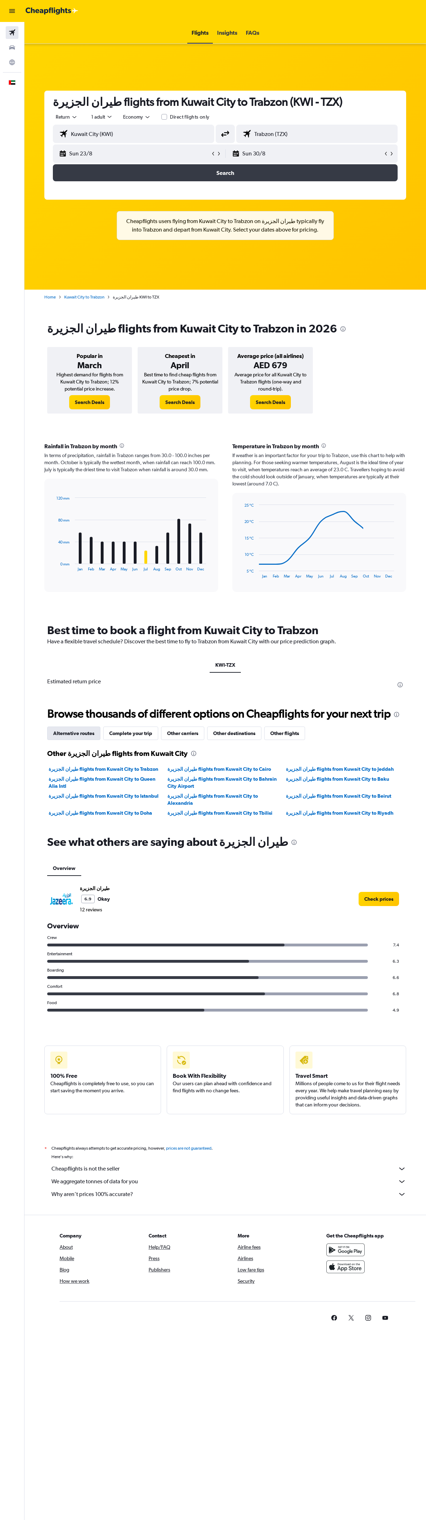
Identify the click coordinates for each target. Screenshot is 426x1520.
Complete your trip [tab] (130, 733)
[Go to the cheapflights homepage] (52, 11)
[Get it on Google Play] (345, 1249)
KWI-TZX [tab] (225, 665)
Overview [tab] (64, 868)
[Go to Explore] (12, 62)
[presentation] (343, 329)
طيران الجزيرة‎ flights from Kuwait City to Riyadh (339, 813)
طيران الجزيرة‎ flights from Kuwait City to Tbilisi (219, 813)
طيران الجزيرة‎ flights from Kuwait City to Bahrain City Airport (222, 782)
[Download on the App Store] (345, 1266)
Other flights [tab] (284, 733)
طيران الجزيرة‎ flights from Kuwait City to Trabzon (103, 769)
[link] (89, 402)
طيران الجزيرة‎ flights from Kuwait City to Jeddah (340, 769)
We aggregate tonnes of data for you (228, 1181)
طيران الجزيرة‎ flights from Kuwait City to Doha (100, 813)
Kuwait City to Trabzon (84, 297)
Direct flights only (190, 117)
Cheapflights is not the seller (228, 1169)
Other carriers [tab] (182, 733)
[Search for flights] (12, 32)
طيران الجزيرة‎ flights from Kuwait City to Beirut (338, 796)
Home (50, 297)
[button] (12, 11)
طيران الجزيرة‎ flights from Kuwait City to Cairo (219, 769)
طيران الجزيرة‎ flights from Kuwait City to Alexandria (212, 799)
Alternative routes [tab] (73, 733)
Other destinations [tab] (234, 733)
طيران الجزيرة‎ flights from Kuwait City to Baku (337, 779)
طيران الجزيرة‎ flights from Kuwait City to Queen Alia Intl (102, 782)
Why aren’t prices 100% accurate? (228, 1194)
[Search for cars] (12, 47)
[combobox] (137, 116)
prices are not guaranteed (188, 1148)
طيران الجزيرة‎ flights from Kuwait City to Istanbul (104, 796)
